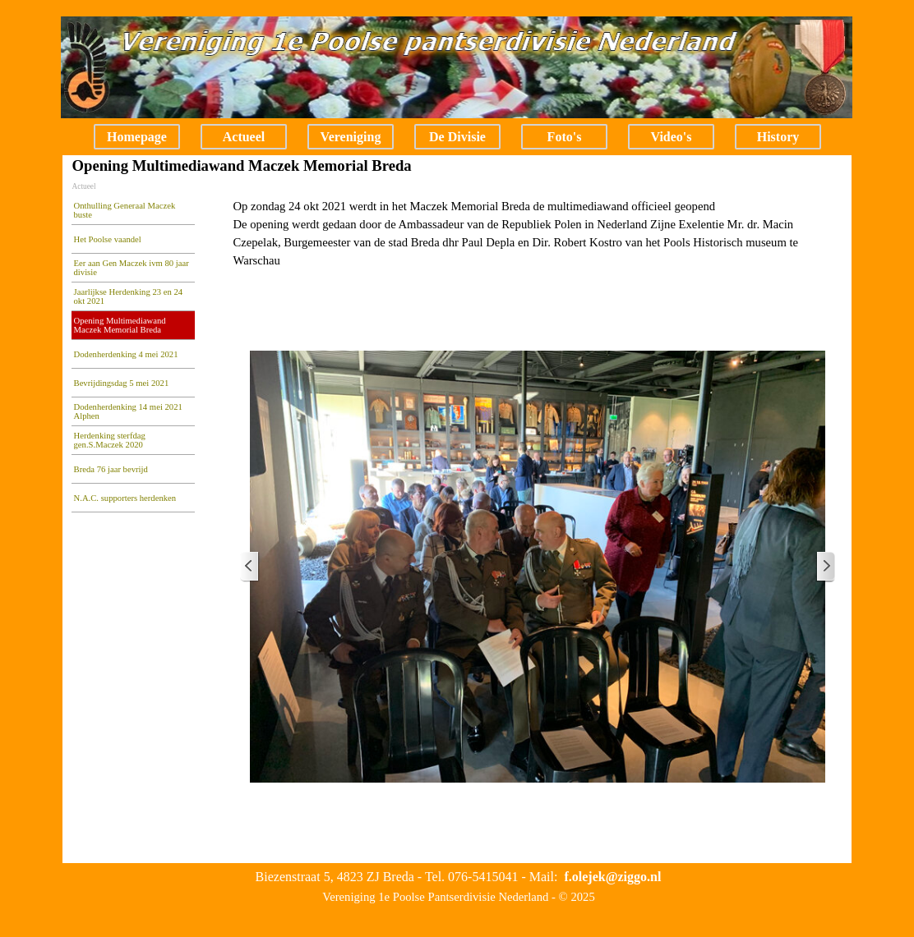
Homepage (137, 137)
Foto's (564, 137)
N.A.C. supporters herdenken (125, 498)
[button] (612, 877)
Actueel (244, 137)
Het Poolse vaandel (107, 239)
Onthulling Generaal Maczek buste (125, 210)
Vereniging (351, 137)
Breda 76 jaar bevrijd (111, 469)
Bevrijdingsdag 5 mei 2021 (121, 383)
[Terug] (250, 567)
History (778, 137)
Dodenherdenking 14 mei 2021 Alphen (128, 411)
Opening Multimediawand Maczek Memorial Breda (120, 325)
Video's (670, 137)
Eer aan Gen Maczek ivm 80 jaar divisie (131, 268)
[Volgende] (825, 567)
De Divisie (457, 137)
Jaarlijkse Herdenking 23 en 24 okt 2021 (128, 296)
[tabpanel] (537, 233)
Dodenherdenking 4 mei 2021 (126, 354)
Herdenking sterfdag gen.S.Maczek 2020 (109, 440)
